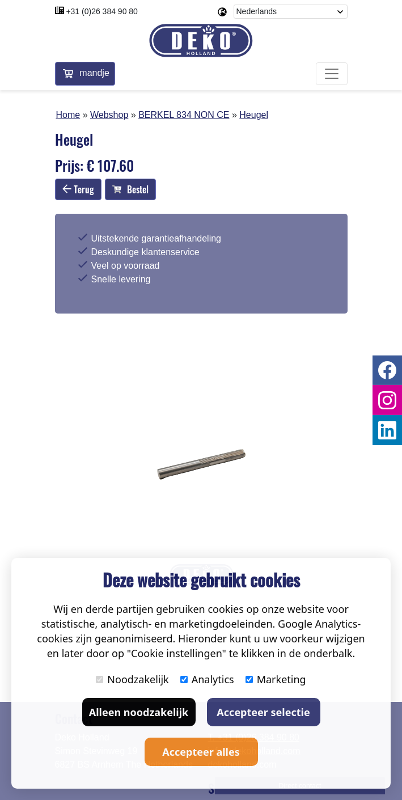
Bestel (130, 189)
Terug (78, 189)
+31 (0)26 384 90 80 (102, 11)
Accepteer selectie (263, 712)
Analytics (207, 679)
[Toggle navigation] (332, 73)
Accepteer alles (200, 752)
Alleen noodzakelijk (138, 712)
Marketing (276, 679)
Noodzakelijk (132, 679)
